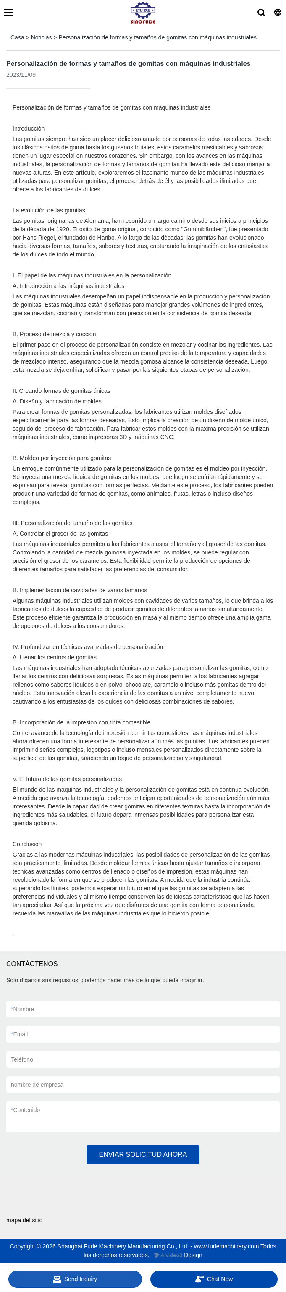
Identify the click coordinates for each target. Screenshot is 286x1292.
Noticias (41, 37)
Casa (17, 37)
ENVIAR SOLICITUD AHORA (143, 1154)
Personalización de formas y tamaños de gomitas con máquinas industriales (157, 37)
